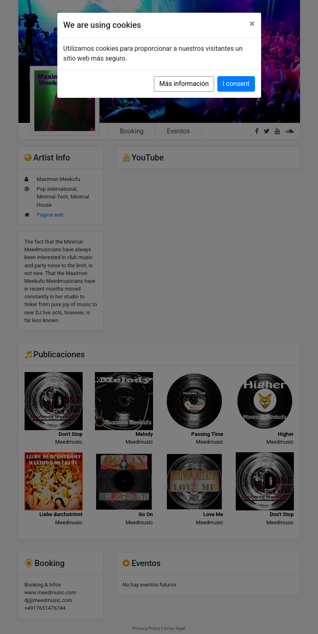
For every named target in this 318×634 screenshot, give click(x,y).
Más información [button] (184, 84)
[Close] (252, 24)
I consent (236, 84)
